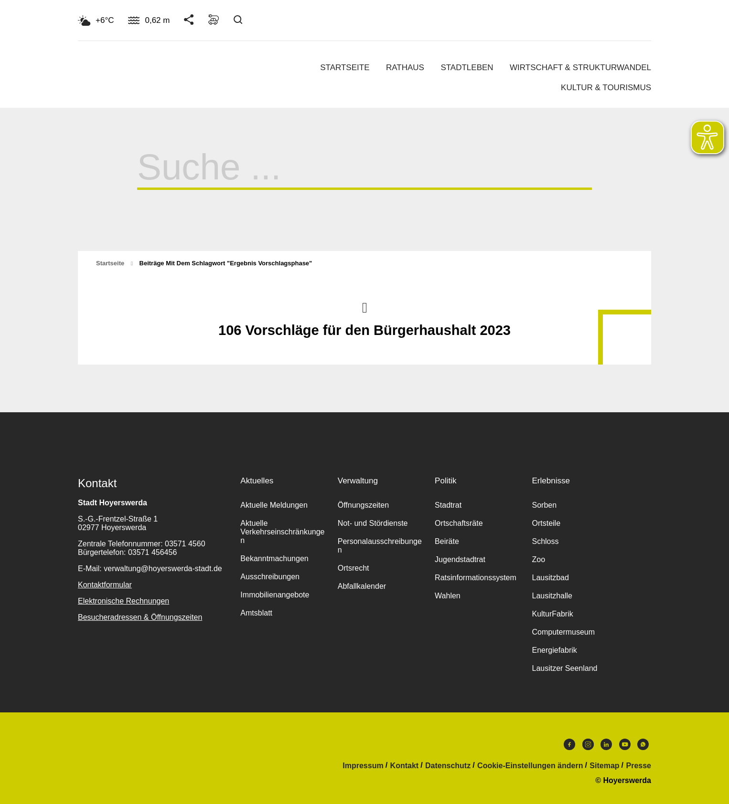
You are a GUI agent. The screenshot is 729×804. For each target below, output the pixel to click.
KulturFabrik (552, 614)
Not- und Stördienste (373, 523)
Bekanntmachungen (274, 558)
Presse (639, 766)
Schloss (545, 541)
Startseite (344, 67)
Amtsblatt (256, 613)
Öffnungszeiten (363, 505)
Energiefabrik (554, 650)
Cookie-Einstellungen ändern (530, 766)
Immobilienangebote (274, 595)
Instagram (588, 744)
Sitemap (604, 766)
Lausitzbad (550, 578)
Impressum (363, 766)
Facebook (569, 744)
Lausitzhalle (552, 596)
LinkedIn (606, 744)
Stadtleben (466, 67)
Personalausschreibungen (380, 545)
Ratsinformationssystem (475, 578)
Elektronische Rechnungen (123, 601)
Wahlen (448, 596)
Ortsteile (546, 523)
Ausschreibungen (270, 577)
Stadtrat (448, 505)
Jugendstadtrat (460, 559)
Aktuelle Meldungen (274, 505)
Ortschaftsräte (458, 523)
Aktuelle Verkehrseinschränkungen (282, 531)
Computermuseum (563, 632)
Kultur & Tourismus (606, 87)
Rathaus (405, 67)
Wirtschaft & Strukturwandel (580, 67)
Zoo (538, 559)
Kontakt (404, 766)
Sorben (544, 505)
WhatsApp (643, 744)
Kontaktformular (105, 585)
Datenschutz (448, 766)
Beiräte (447, 541)
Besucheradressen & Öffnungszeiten (140, 617)
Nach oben (364, 307)
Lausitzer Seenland (564, 668)
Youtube (625, 744)
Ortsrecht (353, 568)
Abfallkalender (362, 586)
